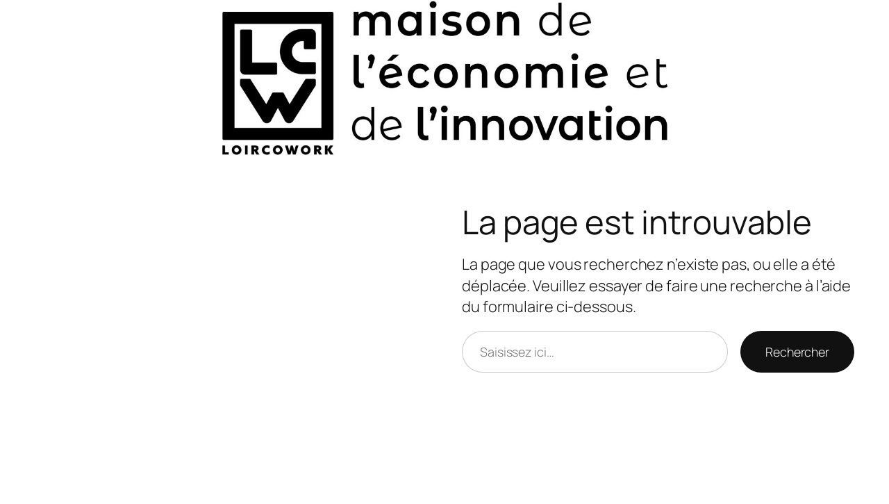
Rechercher (797, 351)
